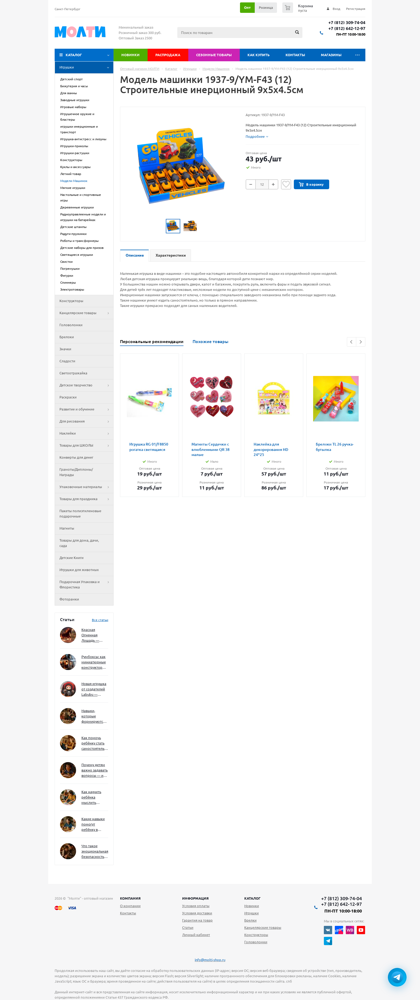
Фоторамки (69, 599)
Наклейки (86, 433)
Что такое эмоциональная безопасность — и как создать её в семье (94, 851)
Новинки (130, 55)
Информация (195, 898)
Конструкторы (71, 301)
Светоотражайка (73, 373)
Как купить (259, 55)
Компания (130, 898)
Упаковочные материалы (86, 487)
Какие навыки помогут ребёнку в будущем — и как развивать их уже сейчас (93, 824)
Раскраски (68, 397)
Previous (351, 341)
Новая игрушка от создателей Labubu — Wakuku (93, 689)
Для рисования (86, 421)
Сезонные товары (214, 55)
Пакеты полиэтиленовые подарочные (80, 513)
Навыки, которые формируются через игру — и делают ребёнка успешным (93, 716)
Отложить (286, 184)
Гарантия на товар (197, 920)
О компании (130, 906)
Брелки (250, 920)
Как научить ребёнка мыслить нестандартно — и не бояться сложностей (94, 797)
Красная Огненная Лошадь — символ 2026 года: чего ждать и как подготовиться (93, 635)
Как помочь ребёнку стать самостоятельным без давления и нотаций (94, 743)
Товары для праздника (86, 499)
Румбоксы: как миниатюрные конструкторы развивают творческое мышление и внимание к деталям (93, 662)
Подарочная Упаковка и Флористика (86, 584)
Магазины (331, 55)
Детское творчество (86, 385)
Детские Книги (71, 558)
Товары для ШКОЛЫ (86, 445)
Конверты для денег (76, 457)
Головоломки (70, 325)
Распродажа (167, 55)
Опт (247, 7)
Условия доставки (197, 913)
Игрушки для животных (79, 570)
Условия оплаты (195, 906)
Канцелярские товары (86, 313)
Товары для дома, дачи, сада (79, 542)
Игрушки (86, 67)
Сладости (67, 361)
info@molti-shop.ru (210, 960)
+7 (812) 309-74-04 (346, 22)
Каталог (74, 55)
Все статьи (100, 620)
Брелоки (66, 337)
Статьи (187, 927)
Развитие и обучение (86, 409)
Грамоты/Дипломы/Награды (76, 472)
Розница (266, 7)
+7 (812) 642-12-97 (346, 28)
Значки (65, 349)
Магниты (66, 528)
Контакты (295, 55)
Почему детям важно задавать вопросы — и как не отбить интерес (94, 770)
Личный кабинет (196, 935)
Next (360, 341)
